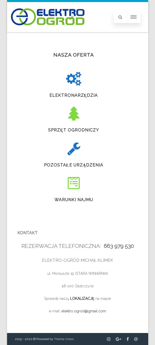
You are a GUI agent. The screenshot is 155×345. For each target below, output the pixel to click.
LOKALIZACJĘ (82, 298)
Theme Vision (64, 339)
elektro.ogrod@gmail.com (83, 311)
